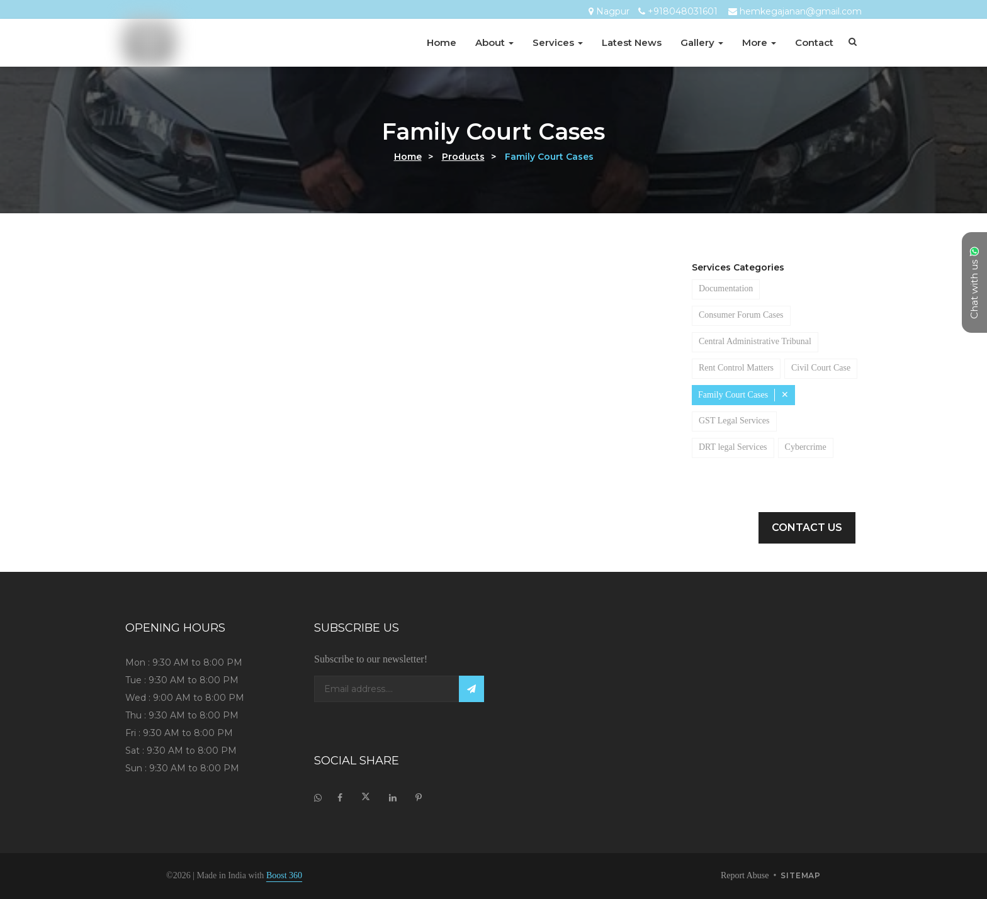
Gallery (701, 42)
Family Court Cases (740, 421)
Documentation (734, 288)
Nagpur (612, 11)
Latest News (632, 42)
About (494, 42)
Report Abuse (737, 875)
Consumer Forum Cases (752, 315)
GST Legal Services (740, 447)
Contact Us (807, 527)
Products (463, 156)
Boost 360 (309, 875)
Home (441, 42)
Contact (814, 42)
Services (558, 42)
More (759, 42)
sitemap (801, 876)
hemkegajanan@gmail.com (801, 11)
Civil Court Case (732, 394)
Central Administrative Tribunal (764, 341)
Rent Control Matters (745, 368)
